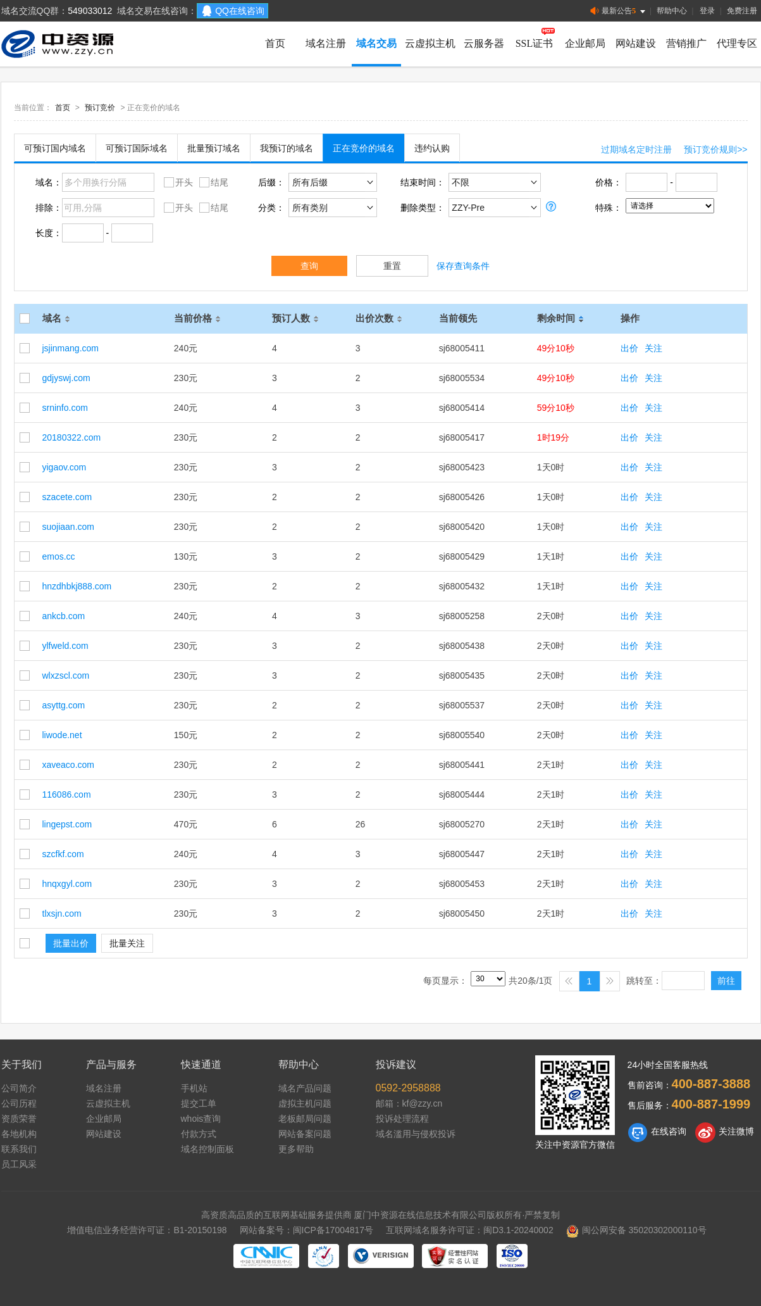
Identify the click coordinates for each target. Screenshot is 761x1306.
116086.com (66, 794)
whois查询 (201, 1119)
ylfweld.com (65, 646)
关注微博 (724, 1132)
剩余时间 (562, 318)
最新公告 (619, 11)
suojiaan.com (68, 527)
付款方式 (198, 1134)
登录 (707, 10)
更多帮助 (296, 1149)
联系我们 (19, 1149)
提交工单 (198, 1103)
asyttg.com (63, 705)
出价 (629, 348)
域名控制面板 (207, 1149)
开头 (177, 181)
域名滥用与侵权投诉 (415, 1134)
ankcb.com (63, 616)
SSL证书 (535, 43)
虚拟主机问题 (304, 1103)
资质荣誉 (19, 1119)
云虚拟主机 (430, 43)
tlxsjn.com (62, 913)
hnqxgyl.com (67, 884)
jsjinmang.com (70, 348)
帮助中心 (672, 10)
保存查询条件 (463, 266)
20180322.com (71, 437)
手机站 (194, 1088)
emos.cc (58, 556)
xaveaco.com (68, 765)
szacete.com (67, 497)
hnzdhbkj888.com (77, 586)
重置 (392, 266)
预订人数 (297, 318)
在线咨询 (657, 1132)
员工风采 (19, 1164)
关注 (653, 348)
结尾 (212, 181)
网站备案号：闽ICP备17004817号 (307, 1230)
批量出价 (71, 943)
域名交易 (376, 43)
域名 (58, 318)
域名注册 (326, 43)
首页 (275, 43)
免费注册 (742, 10)
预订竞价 (100, 107)
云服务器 (484, 43)
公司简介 (19, 1088)
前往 (726, 981)
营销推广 (686, 43)
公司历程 (19, 1103)
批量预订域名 (213, 148)
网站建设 (636, 43)
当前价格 (199, 318)
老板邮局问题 (304, 1119)
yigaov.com (64, 467)
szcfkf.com (63, 854)
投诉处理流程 (402, 1119)
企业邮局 (585, 43)
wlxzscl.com (66, 675)
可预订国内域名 (55, 148)
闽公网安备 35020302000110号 (636, 1230)
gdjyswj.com (66, 378)
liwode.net (62, 735)
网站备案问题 (304, 1134)
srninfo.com (65, 408)
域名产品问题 (304, 1088)
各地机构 (19, 1134)
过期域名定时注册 (636, 149)
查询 (309, 266)
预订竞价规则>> (715, 149)
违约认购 (432, 148)
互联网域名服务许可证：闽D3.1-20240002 (470, 1230)
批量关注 (127, 943)
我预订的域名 (286, 148)
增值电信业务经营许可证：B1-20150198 (146, 1230)
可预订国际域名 (137, 148)
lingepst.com (67, 824)
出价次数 (381, 318)
